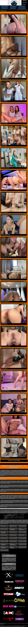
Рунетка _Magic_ (4, 145)
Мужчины (25, 2)
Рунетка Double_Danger (5, 234)
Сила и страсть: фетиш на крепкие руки (9, 555)
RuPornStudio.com (5, 6)
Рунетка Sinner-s (4, 413)
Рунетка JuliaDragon (5, 78)
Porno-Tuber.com (22, 6)
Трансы (24, 4)
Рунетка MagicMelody (5, 301)
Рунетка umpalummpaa (5, 56)
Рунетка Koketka (4, 435)
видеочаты (7, 470)
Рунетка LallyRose (4, 212)
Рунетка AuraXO (4, 323)
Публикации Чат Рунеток (11, 9)
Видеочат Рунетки (3, 9)
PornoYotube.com (4, 8)
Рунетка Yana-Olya (4, 123)
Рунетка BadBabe (4, 190)
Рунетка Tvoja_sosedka (5, 346)
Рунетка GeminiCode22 (5, 279)
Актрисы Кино (13, 623)
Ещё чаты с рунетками (14, 460)
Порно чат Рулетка (22, 8)
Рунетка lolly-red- (4, 368)
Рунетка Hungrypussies (5, 457)
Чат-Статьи (8, 623)
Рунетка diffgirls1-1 (4, 100)
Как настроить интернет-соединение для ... (9, 564)
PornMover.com (13, 6)
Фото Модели (18, 623)
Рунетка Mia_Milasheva (5, 390)
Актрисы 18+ (23, 623)
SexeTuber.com (12, 8)
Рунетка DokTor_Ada (5, 167)
